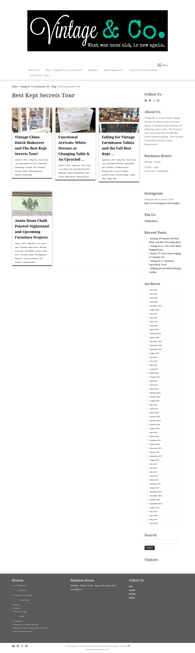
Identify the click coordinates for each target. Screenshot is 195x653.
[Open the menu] (159, 65)
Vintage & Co (151, 221)
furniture (38, 251)
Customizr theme (103, 649)
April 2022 (154, 369)
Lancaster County (21, 171)
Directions (93, 70)
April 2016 (154, 523)
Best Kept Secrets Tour (28, 164)
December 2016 (156, 492)
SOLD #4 (16, 608)
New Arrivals (43, 160)
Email (131, 586)
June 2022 (153, 361)
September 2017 (156, 456)
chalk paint (62, 173)
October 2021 (155, 377)
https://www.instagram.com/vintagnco (162, 203)
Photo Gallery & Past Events (22, 631)
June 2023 (153, 318)
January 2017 (155, 488)
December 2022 (156, 341)
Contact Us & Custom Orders (143, 70)
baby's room (68, 169)
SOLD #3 (22, 590)
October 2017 (155, 452)
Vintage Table (111, 179)
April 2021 (154, 385)
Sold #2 (21, 616)
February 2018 (155, 440)
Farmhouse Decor (122, 167)
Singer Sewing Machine (76, 173)
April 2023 (154, 325)
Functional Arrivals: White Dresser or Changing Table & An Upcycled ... (74, 148)
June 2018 (153, 432)
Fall (35, 167)
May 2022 (153, 365)
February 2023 (155, 333)
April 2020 (154, 409)
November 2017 (156, 448)
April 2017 (154, 476)
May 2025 (153, 294)
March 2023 (154, 329)
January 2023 (155, 337)
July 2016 (153, 511)
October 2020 (155, 397)
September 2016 (156, 503)
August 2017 (154, 460)
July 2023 (153, 314)
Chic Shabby (29, 251)
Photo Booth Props (36, 171)
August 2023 (154, 310)
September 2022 (156, 349)
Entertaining (19, 167)
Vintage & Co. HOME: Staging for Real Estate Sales (30, 628)
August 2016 (154, 507)
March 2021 (154, 389)
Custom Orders (24, 600)
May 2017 (153, 472)
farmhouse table (108, 171)
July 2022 (153, 357)
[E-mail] (147, 101)
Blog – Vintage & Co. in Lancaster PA (64, 70)
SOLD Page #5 (18, 621)
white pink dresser (82, 177)
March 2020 (154, 412)
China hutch (42, 164)
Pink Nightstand (40, 255)
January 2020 (155, 416)
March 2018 (154, 436)
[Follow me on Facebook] (151, 101)
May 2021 (153, 381)
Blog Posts (34, 160)
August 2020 (154, 401)
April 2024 (154, 302)
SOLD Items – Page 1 (40, 75)
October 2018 (155, 424)
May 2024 (153, 298)
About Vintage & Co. (114, 70)
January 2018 (155, 444)
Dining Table (129, 164)
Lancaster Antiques (122, 171)
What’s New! (34, 70)
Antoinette (24, 247)
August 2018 (154, 428)
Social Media (27, 175)
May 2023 (153, 321)
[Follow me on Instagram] (155, 101)
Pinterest (132, 597)
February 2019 (155, 420)
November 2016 (156, 496)
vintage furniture (29, 262)
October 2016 (155, 500)
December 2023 (156, 306)
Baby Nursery (34, 247)
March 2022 (154, 373)
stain (87, 173)
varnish (61, 177)
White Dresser (70, 177)
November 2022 (156, 345)
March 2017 (154, 480)
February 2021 (155, 393)
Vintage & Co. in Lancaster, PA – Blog (38, 86)
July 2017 (153, 464)
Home (15, 86)
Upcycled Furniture (31, 258)
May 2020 (153, 405)
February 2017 (155, 484)
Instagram (41, 167)
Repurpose (19, 258)
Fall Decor (110, 167)
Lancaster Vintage (122, 175)
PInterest (18, 175)
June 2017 (153, 468)
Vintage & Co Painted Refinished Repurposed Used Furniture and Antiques (94, 646)
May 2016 (153, 519)
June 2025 (153, 290)
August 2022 (154, 353)
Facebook (28, 167)
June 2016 (153, 515)
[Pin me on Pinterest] (159, 101)
